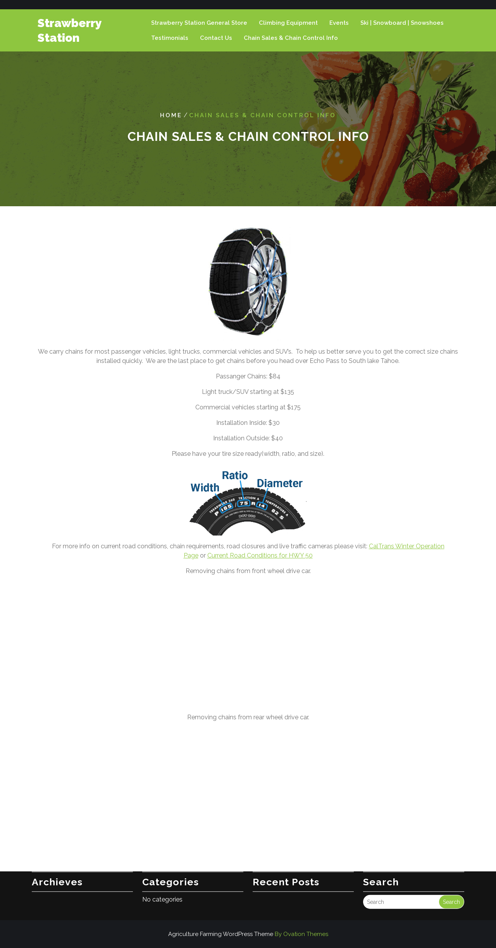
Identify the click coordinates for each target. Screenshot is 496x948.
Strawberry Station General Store (199, 22)
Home (171, 115)
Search (451, 888)
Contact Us (216, 37)
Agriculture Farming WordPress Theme (248, 934)
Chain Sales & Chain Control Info (291, 37)
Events (339, 22)
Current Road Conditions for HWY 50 (260, 555)
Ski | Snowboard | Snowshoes (402, 22)
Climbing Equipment (288, 22)
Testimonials (169, 37)
